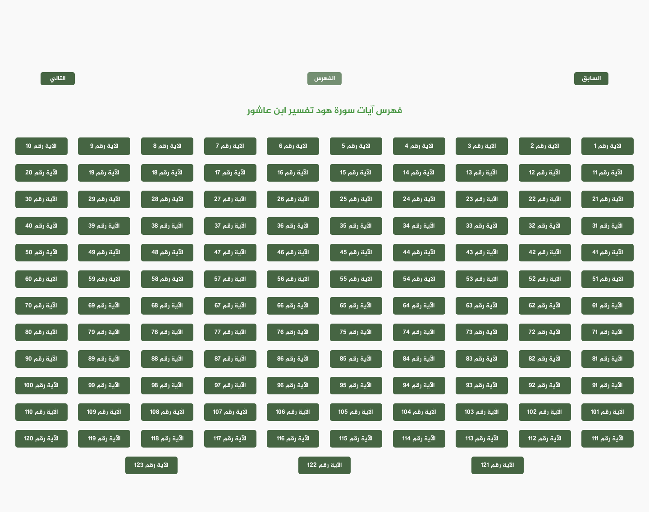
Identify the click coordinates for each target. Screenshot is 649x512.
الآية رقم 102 (544, 412)
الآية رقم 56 (293, 279)
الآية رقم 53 (482, 279)
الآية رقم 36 (293, 226)
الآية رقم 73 (482, 332)
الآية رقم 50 (41, 252)
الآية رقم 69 (104, 306)
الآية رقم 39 (104, 226)
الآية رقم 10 (41, 146)
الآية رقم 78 (167, 332)
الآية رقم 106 (293, 412)
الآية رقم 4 (419, 146)
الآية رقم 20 (41, 173)
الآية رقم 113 (482, 439)
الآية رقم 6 (293, 146)
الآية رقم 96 (293, 385)
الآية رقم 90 (41, 359)
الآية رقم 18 (167, 173)
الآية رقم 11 (607, 173)
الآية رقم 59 (104, 279)
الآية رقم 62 (545, 306)
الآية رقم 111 (608, 439)
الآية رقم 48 (167, 252)
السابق (591, 78)
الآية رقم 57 (230, 279)
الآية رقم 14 (418, 173)
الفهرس (324, 78)
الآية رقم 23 (482, 199)
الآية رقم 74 (419, 332)
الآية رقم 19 (104, 173)
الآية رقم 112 (545, 439)
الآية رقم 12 (544, 173)
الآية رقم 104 (419, 412)
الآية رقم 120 (41, 439)
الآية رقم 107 (230, 412)
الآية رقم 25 (356, 199)
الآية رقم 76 (293, 332)
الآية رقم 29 (104, 199)
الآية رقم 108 (167, 412)
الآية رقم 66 (293, 306)
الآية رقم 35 (356, 226)
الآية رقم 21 (607, 199)
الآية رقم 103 (482, 412)
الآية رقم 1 (608, 146)
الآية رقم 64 (419, 306)
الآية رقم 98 (167, 385)
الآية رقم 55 (356, 279)
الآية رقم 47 (230, 252)
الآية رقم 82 (545, 359)
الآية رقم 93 (482, 385)
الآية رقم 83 (482, 359)
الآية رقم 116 (293, 439)
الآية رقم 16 (293, 173)
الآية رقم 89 (104, 359)
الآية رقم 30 (41, 199)
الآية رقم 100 (41, 385)
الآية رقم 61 (607, 306)
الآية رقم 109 (104, 412)
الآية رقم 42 (545, 252)
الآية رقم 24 (419, 199)
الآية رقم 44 (419, 252)
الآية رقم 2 (544, 146)
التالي (58, 78)
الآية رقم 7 (230, 146)
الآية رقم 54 (419, 279)
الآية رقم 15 (355, 173)
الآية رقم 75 (356, 332)
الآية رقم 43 (482, 252)
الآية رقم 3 (482, 146)
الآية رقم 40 (41, 226)
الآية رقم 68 (167, 306)
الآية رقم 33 (482, 226)
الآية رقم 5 (356, 146)
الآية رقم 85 (356, 359)
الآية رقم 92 (545, 385)
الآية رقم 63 (482, 306)
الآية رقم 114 (419, 439)
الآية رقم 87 (230, 359)
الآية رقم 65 (356, 306)
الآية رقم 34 (419, 226)
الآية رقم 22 (545, 199)
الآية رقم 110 (41, 412)
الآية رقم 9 (104, 146)
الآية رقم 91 (607, 385)
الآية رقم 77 (230, 332)
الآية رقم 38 (167, 226)
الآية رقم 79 (104, 332)
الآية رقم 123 (151, 465)
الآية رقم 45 (356, 252)
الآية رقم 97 (230, 385)
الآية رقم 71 (607, 332)
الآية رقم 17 (230, 173)
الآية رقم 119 (104, 439)
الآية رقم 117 (230, 439)
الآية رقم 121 (497, 465)
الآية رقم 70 (41, 306)
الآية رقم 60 (41, 279)
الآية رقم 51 (607, 279)
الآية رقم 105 (355, 412)
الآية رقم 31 (607, 226)
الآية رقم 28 (167, 199)
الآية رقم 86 (293, 359)
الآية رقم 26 (293, 199)
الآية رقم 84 (419, 359)
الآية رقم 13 (481, 173)
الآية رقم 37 (230, 226)
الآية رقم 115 (356, 439)
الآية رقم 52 (545, 279)
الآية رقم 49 (104, 252)
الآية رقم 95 (356, 385)
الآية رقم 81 (607, 359)
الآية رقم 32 (545, 226)
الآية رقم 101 (607, 412)
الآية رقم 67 (230, 306)
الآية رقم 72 (545, 332)
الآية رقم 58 (167, 279)
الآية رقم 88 (167, 359)
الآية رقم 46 (293, 252)
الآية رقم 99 (104, 385)
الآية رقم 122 (324, 465)
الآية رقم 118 (167, 439)
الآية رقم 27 (230, 199)
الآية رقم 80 (41, 332)
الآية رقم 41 (607, 252)
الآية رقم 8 (167, 146)
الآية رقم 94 (419, 385)
